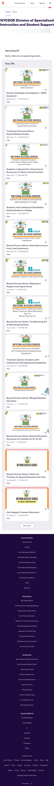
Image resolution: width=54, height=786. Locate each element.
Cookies (41, 770)
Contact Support (27, 718)
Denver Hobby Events (27, 674)
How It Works (7, 760)
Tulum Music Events (27, 669)
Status (10, 770)
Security (35, 765)
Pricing (27, 547)
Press (13, 765)
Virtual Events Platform (27, 636)
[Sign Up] (42, 3)
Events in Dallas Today (27, 695)
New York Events (27, 685)
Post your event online (27, 646)
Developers (44, 765)
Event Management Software (27, 626)
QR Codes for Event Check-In (27, 641)
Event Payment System (27, 616)
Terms (17, 770)
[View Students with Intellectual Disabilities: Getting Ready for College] (27, 193)
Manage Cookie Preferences (27, 775)
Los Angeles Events (27, 700)
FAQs (27, 583)
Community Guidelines (27, 578)
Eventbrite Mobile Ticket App (27, 557)
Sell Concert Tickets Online (27, 611)
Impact (19, 765)
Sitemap (27, 588)
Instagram (27, 743)
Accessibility (32, 770)
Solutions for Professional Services (27, 621)
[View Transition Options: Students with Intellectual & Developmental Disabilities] (27, 345)
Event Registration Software (27, 573)
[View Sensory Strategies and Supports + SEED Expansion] (27, 79)
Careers (7, 765)
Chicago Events (27, 690)
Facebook (27, 733)
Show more (27, 526)
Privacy (23, 770)
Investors (27, 765)
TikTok (27, 748)
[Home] (3, 3)
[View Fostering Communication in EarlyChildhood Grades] (27, 117)
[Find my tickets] (20, 3)
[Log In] (32, 3)
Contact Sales (27, 723)
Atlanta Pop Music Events (27, 679)
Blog (41, 760)
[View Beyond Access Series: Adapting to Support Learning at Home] (27, 269)
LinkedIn (27, 738)
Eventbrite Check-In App (27, 562)
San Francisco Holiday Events (27, 664)
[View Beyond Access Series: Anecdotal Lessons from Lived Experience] (27, 231)
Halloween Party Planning (27, 631)
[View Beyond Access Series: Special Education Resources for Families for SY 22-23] (27, 422)
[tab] (8, 43)
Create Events (27, 542)
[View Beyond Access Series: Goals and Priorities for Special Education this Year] (27, 460)
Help (46, 760)
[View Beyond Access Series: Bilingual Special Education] (27, 384)
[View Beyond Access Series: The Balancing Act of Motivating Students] (27, 307)
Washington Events (27, 705)
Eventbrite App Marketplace (27, 567)
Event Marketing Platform (27, 552)
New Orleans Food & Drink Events (27, 659)
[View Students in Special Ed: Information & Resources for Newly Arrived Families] (27, 155)
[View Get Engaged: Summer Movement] (27, 498)
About (36, 760)
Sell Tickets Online (27, 601)
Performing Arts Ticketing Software (27, 606)
